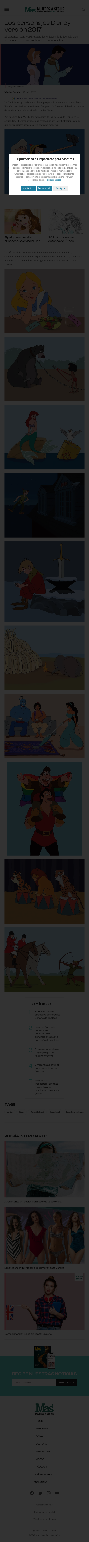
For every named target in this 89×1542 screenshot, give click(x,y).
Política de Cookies (53, 180)
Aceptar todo (28, 188)
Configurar (60, 188)
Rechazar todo (44, 188)
